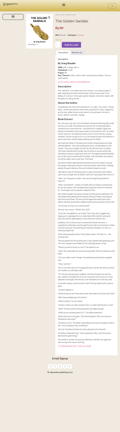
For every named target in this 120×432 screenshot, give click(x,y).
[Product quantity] (57, 45)
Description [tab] (63, 53)
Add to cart (71, 44)
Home (57, 14)
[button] (64, 5)
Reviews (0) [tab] (77, 53)
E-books (62, 14)
